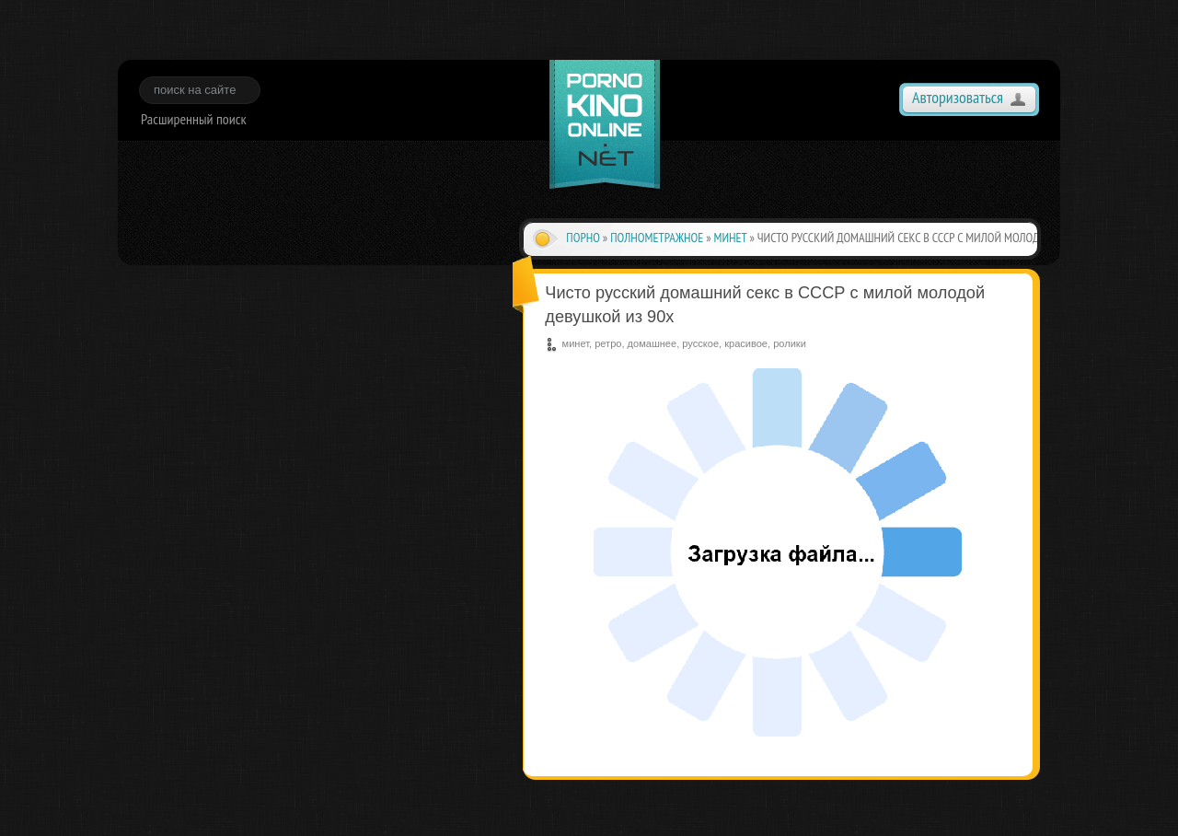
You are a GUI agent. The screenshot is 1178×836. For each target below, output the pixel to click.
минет (730, 237)
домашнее (652, 343)
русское (700, 343)
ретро (608, 343)
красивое (746, 343)
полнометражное (656, 237)
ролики (789, 343)
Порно (583, 237)
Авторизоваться (957, 97)
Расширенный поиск (194, 119)
